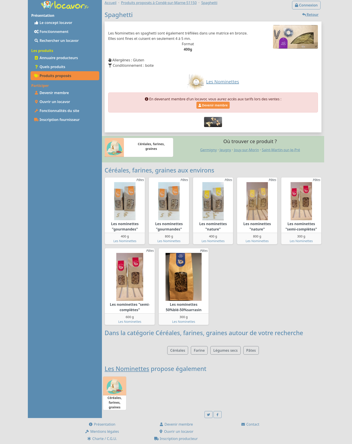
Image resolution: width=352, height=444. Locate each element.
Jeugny (225, 149)
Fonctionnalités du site (56, 110)
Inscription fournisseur (57, 119)
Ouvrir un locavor (52, 101)
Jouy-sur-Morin (246, 149)
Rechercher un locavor (56, 40)
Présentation (101, 424)
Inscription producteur (176, 438)
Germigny (208, 149)
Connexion (306, 5)
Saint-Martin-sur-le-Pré (281, 149)
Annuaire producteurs (56, 57)
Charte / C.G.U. (102, 438)
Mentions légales (102, 431)
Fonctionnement (51, 31)
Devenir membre (51, 92)
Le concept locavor (53, 22)
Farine (199, 350)
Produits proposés (52, 75)
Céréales (177, 350)
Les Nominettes (124, 241)
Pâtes (251, 350)
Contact (250, 424)
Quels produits (49, 66)
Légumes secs (225, 350)
